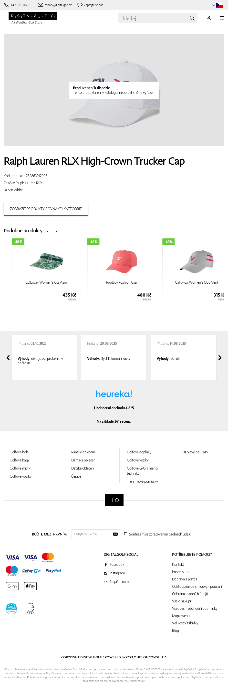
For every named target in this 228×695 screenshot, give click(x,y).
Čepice (76, 476)
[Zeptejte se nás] (90, 5)
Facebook (117, 564)
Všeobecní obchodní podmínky (195, 608)
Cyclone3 (134, 657)
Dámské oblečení (83, 460)
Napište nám (119, 581)
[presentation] (48, 230)
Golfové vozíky (20, 476)
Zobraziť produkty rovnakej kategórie (46, 208)
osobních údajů (180, 534)
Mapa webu (181, 615)
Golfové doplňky (139, 452)
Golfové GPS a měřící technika (142, 471)
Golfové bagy (20, 460)
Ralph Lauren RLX (29, 183)
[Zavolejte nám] (18, 5)
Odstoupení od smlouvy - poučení (197, 586)
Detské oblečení (82, 468)
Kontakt (178, 564)
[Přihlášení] (209, 18)
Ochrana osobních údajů (190, 593)
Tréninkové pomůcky (142, 481)
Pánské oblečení (83, 452)
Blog (175, 630)
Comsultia (158, 657)
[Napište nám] (54, 5)
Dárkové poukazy (195, 452)
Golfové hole (19, 452)
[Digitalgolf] (114, 500)
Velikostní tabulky (185, 623)
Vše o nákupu (182, 601)
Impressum (180, 571)
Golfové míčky (20, 468)
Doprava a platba (184, 579)
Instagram (117, 573)
